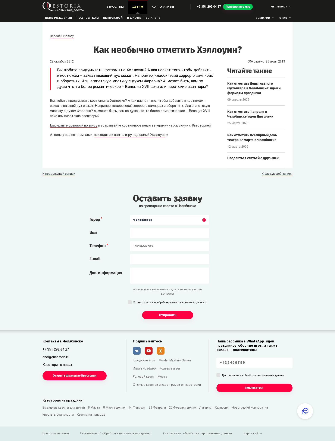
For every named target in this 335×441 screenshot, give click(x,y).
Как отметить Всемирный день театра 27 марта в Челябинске (252, 137)
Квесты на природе (91, 414)
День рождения (58, 18)
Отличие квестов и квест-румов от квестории (167, 385)
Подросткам (87, 18)
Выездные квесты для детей (64, 407)
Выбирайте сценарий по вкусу (73, 125)
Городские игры (144, 360)
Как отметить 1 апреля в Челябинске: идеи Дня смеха (250, 114)
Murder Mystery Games (175, 360)
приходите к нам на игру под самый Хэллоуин (129, 135)
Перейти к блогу (62, 36)
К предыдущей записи (59, 174)
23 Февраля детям (182, 407)
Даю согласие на (253, 375)
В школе (134, 18)
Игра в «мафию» (144, 368)
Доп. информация (106, 273)
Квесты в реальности (58, 414)
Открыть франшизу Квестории (74, 375)
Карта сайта (253, 433)
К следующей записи (277, 174)
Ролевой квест (143, 376)
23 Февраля (157, 407)
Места (162, 376)
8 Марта (94, 407)
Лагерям (205, 407)
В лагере (152, 18)
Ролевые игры (170, 368)
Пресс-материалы (56, 433)
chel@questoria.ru (56, 357)
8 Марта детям (114, 407)
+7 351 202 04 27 (209, 7)
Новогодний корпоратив (250, 407)
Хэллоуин (222, 407)
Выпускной (113, 18)
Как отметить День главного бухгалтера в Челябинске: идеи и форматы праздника (254, 88)
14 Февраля (136, 407)
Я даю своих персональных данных (169, 302)
